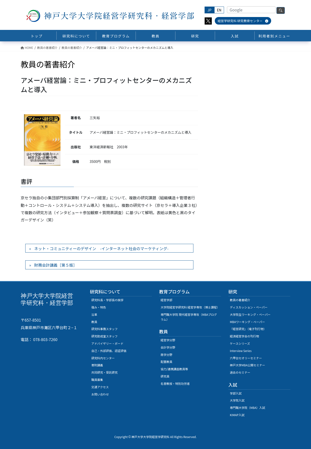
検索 (280, 10)
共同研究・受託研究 (104, 372)
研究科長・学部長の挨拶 (107, 300)
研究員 (165, 376)
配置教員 (166, 362)
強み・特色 (98, 307)
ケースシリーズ (240, 343)
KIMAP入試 (237, 415)
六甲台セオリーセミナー (246, 358)
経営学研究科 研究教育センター (243, 20)
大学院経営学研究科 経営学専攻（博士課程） (190, 307)
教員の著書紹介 (240, 300)
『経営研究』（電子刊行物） (248, 329)
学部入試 (236, 393)
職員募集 (97, 380)
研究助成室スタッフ (104, 336)
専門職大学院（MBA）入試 (247, 407)
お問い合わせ (100, 394)
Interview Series (240, 351)
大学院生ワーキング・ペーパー (250, 314)
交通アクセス (100, 387)
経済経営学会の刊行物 (244, 336)
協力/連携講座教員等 (174, 369)
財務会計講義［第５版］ (55, 265)
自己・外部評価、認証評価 (108, 351)
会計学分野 (168, 347)
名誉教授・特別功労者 (175, 383)
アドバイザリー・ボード (107, 343)
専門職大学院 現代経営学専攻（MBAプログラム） (189, 316)
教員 (94, 322)
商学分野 (166, 354)
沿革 (94, 314)
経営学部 (166, 300)
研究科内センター (103, 358)
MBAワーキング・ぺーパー (247, 322)
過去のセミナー (240, 372)
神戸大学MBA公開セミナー (247, 365)
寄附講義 (97, 365)
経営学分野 (168, 340)
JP (209, 10)
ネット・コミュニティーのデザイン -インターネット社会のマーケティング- (101, 248)
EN (219, 10)
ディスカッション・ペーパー (249, 307)
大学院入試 (237, 400)
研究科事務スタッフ (104, 329)
